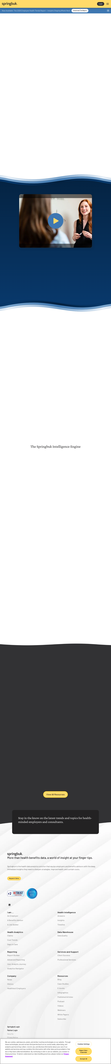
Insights (61, 924)
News (9, 983)
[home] (29, 4)
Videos (60, 1009)
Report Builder (13, 959)
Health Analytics (15, 935)
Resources (63, 979)
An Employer (12, 919)
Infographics (63, 996)
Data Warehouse (65, 935)
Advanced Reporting (16, 963)
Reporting (12, 955)
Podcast (61, 1005)
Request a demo (14, 882)
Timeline (61, 928)
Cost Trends (12, 943)
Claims (10, 939)
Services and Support (68, 955)
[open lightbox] (55, 221)
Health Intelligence (67, 916)
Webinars (62, 1014)
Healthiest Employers (16, 992)
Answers (61, 919)
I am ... (10, 916)
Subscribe (62, 1022)
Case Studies (63, 987)
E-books (61, 992)
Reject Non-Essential (83, 1051)
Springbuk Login (13, 1030)
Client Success (64, 959)
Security (10, 1037)
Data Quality (63, 939)
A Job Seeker (13, 928)
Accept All (83, 1059)
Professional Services (67, 963)
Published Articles (65, 1000)
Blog (59, 983)
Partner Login (12, 1034)
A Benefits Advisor (15, 924)
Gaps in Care (12, 948)
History (10, 987)
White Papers (63, 1018)
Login (101, 4)
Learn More (63, 513)
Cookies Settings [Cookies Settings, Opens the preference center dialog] (84, 1044)
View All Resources (55, 798)
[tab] (35, 460)
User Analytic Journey (16, 968)
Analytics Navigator (15, 972)
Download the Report (80, 10)
